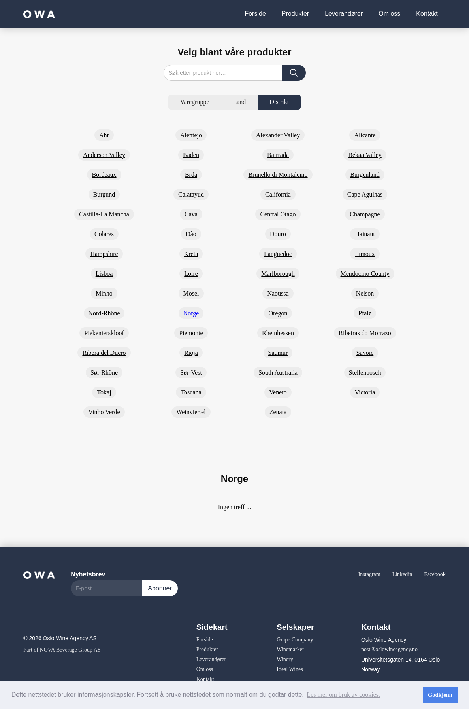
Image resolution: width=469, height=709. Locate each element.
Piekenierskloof (104, 333)
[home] (39, 13)
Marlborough (277, 273)
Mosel (191, 293)
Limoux (365, 253)
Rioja (191, 352)
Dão (191, 234)
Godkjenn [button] (440, 695)
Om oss (389, 13)
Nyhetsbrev (88, 574)
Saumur (278, 352)
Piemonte (191, 333)
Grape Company (295, 640)
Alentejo (191, 135)
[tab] (194, 102)
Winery (285, 659)
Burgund (104, 194)
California (278, 194)
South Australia (278, 372)
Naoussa (277, 293)
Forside (255, 13)
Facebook (434, 574)
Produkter (295, 13)
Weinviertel (190, 412)
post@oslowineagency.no (389, 649)
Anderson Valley (104, 155)
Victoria (365, 392)
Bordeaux (104, 174)
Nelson (365, 293)
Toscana (191, 392)
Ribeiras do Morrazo (365, 333)
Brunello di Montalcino (277, 174)
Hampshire (104, 253)
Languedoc (278, 253)
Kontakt (426, 13)
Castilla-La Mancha (104, 214)
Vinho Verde (104, 412)
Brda (191, 174)
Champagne (365, 214)
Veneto (277, 392)
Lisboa (104, 273)
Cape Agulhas (364, 194)
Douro (278, 234)
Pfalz (364, 313)
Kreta (191, 253)
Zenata (278, 412)
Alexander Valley (278, 135)
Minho (104, 293)
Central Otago (278, 214)
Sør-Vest (191, 372)
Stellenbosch (365, 372)
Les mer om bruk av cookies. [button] (343, 694)
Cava (191, 214)
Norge (191, 313)
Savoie (365, 352)
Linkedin (402, 574)
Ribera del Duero (104, 352)
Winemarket (290, 649)
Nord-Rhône (104, 313)
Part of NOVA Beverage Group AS (61, 650)
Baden (191, 155)
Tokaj (104, 392)
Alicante (364, 135)
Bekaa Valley (365, 155)
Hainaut (365, 234)
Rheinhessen (278, 333)
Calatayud (191, 194)
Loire (191, 273)
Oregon (278, 313)
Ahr (104, 135)
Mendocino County (365, 273)
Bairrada (278, 155)
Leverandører (344, 13)
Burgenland (364, 174)
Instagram (369, 574)
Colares (104, 234)
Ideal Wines (290, 669)
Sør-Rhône (104, 372)
